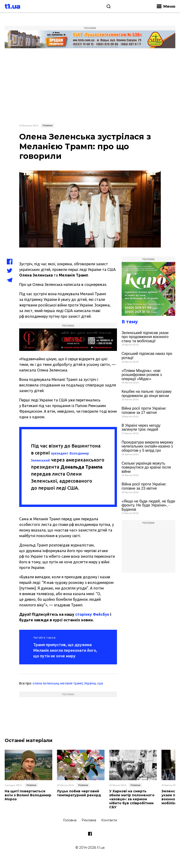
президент (59, 453)
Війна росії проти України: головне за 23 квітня (144, 486)
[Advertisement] (90, 85)
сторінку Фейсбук (92, 614)
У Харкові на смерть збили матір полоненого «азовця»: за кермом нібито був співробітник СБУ (131, 799)
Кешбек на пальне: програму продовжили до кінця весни (147, 393)
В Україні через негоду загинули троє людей (141, 427)
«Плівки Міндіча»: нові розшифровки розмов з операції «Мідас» (142, 375)
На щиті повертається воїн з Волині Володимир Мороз (28, 795)
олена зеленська (46, 683)
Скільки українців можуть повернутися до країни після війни (146, 467)
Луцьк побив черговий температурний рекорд (79, 793)
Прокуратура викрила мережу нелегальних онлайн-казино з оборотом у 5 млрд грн (147, 446)
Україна (90, 683)
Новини (47, 125)
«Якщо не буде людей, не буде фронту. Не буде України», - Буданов (148, 505)
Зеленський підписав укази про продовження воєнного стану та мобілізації (145, 337)
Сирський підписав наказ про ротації (147, 356)
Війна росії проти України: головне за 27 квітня (144, 410)
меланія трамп (71, 683)
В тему (130, 321)
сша (100, 683)
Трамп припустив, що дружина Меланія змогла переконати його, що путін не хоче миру (65, 650)
